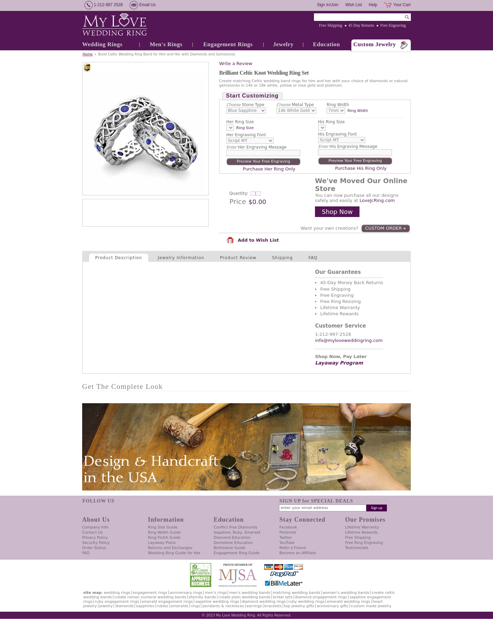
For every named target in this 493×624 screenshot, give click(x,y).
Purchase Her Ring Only (269, 168)
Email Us (147, 4)
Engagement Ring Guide (237, 553)
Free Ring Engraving (364, 542)
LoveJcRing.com (377, 200)
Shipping (282, 257)
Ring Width (338, 104)
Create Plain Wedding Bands (244, 597)
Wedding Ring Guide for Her (174, 553)
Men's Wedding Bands (249, 592)
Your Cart (401, 4)
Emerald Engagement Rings (167, 601)
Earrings (254, 606)
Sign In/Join (328, 4)
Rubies (162, 606)
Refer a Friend (292, 548)
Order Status (94, 548)
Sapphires (145, 606)
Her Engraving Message (256, 147)
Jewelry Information (181, 257)
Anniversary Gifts (332, 606)
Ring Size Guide (163, 527)
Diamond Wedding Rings (264, 601)
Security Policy (96, 542)
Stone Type (245, 104)
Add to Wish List (252, 240)
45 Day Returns (361, 25)
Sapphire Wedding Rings (217, 601)
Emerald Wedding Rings (348, 601)
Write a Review (235, 63)
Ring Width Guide (164, 532)
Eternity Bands (202, 597)
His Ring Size (331, 121)
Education (326, 44)
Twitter (285, 537)
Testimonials (356, 548)
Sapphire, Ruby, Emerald (237, 532)
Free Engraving (393, 25)
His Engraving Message (347, 146)
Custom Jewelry (374, 44)
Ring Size (245, 128)
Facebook (288, 527)
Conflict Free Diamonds (235, 527)
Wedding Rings (102, 44)
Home (88, 54)
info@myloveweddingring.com (349, 340)
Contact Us (92, 532)
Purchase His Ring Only (361, 168)
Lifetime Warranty (362, 527)
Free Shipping (330, 25)
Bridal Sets (282, 597)
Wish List (353, 4)
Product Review (238, 257)
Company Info (95, 527)
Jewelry (283, 44)
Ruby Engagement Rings (117, 601)
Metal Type (295, 104)
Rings (195, 606)
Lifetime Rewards (361, 532)
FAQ (312, 257)
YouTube (287, 542)
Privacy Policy (95, 537)
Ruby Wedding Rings (306, 601)
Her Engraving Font (246, 134)
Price (237, 202)
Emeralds (179, 606)
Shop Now (337, 211)
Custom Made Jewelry (371, 606)
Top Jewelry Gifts (299, 606)
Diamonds (124, 606)
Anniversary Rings (186, 592)
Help (373, 4)
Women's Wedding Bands (346, 592)
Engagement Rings (228, 44)
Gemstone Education (233, 542)
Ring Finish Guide (164, 537)
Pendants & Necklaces (223, 606)
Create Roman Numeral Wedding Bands (150, 597)
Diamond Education (232, 537)
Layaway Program (339, 363)
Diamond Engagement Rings (321, 597)
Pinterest (287, 532)
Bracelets (273, 606)
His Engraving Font (337, 134)
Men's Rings (166, 44)
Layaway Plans (162, 542)
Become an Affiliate (297, 553)
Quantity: (238, 193)
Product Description (118, 257)
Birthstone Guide (229, 548)
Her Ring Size (240, 121)
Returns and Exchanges (170, 548)
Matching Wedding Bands (296, 592)
